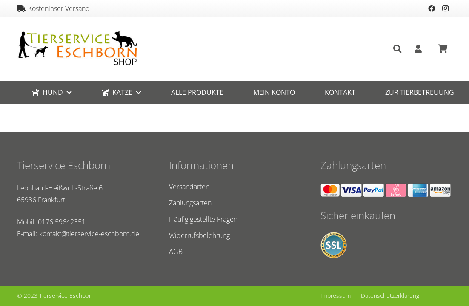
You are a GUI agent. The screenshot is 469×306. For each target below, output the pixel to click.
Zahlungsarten (190, 202)
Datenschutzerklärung (390, 296)
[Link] (77, 49)
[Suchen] (397, 49)
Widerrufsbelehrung (199, 235)
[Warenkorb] (442, 49)
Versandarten (189, 186)
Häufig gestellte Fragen (203, 219)
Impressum (335, 296)
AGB (176, 251)
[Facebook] (431, 8)
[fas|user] (420, 48)
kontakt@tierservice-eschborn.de (89, 233)
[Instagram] (445, 8)
